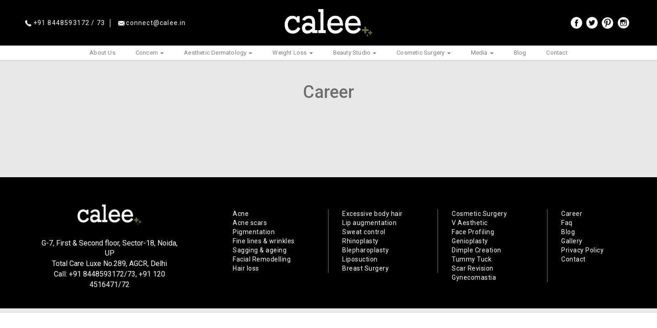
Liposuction (360, 259)
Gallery (572, 241)
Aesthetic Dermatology (218, 52)
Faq (567, 222)
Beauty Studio (355, 52)
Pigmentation (254, 232)
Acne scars (250, 222)
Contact (556, 52)
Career (571, 213)
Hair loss (246, 268)
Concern (150, 52)
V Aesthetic (470, 222)
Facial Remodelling (262, 259)
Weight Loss (292, 52)
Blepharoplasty (365, 250)
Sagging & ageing (260, 250)
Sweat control (364, 232)
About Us (102, 52)
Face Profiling (473, 232)
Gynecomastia (474, 277)
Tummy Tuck (471, 259)
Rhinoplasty (360, 241)
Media (482, 52)
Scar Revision (473, 268)
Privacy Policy (582, 250)
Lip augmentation (369, 222)
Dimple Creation (476, 250)
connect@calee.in (152, 22)
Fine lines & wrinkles (264, 241)
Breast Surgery (365, 268)
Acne (241, 213)
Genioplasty (470, 241)
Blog (520, 52)
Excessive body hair (372, 213)
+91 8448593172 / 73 (65, 22)
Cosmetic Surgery (423, 52)
